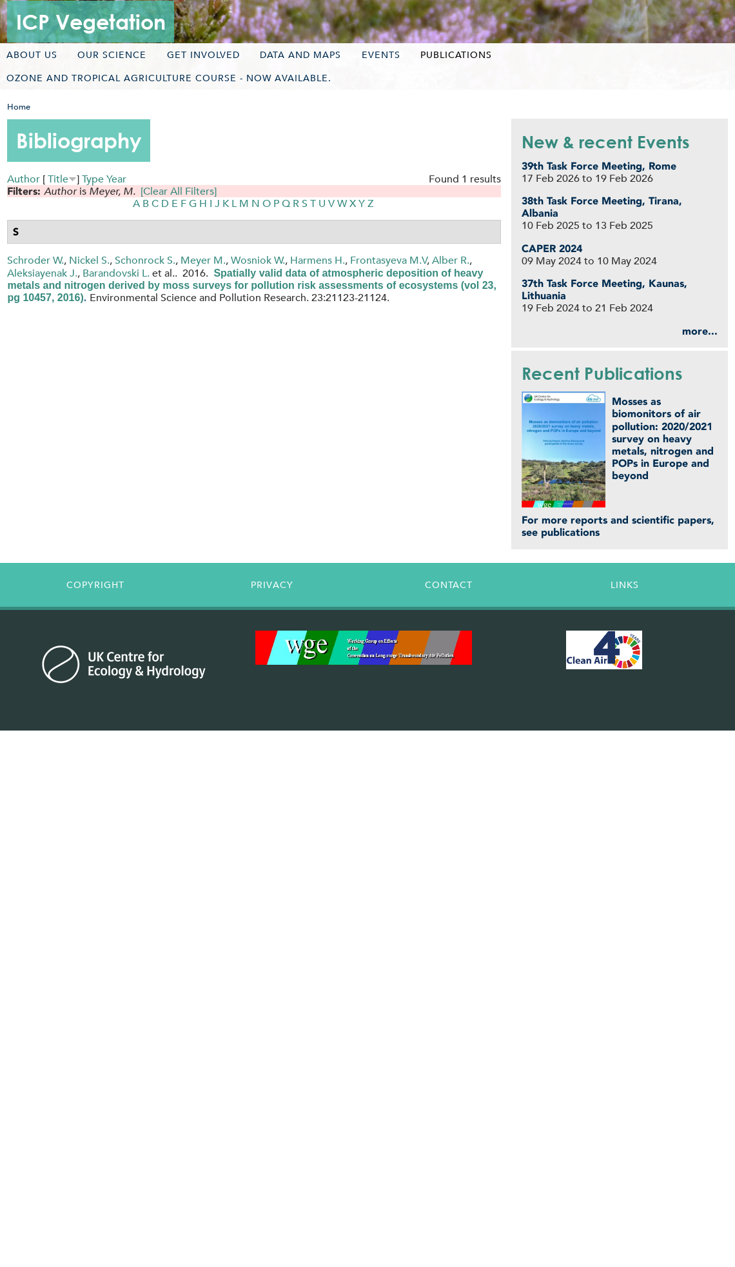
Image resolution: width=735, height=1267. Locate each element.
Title (58, 179)
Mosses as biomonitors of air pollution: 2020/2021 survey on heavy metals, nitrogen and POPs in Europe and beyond (663, 438)
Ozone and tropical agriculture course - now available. (168, 78)
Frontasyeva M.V (388, 260)
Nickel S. (89, 260)
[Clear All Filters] (179, 191)
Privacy (272, 585)
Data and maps (300, 55)
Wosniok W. (258, 260)
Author (23, 179)
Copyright (95, 585)
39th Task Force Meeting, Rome (599, 166)
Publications (456, 55)
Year (116, 179)
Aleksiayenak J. (42, 273)
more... (700, 331)
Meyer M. (203, 260)
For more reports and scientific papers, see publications (618, 526)
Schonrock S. (145, 260)
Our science (111, 55)
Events (381, 55)
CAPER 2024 (552, 248)
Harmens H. (317, 260)
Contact (449, 585)
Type (93, 179)
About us (31, 55)
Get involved (203, 55)
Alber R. (450, 260)
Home (18, 106)
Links (625, 585)
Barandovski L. (116, 273)
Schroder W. (35, 260)
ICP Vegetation (91, 21)
